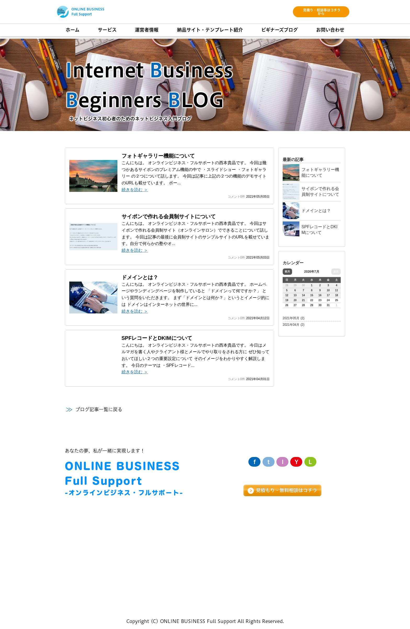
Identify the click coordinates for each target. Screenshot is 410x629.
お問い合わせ (305, 539)
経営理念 (145, 539)
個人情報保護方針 (331, 600)
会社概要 (145, 562)
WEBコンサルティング (89, 562)
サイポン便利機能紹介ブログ (237, 584)
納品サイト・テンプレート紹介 (240, 539)
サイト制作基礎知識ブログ (235, 573)
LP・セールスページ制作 (91, 551)
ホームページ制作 (83, 539)
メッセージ (147, 551)
